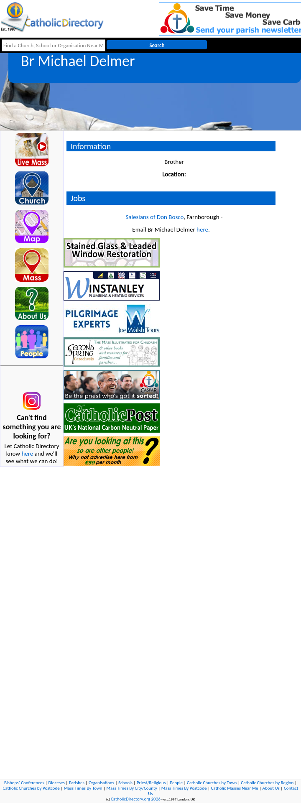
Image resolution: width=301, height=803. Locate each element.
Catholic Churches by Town (212, 782)
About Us (271, 788)
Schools (125, 782)
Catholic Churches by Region (267, 782)
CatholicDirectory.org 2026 (136, 799)
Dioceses (56, 782)
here (27, 453)
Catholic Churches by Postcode (31, 788)
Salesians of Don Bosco (154, 217)
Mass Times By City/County (132, 788)
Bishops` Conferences (24, 782)
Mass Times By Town (83, 788)
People (176, 782)
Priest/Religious (151, 782)
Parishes (76, 782)
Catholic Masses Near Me (234, 788)
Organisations (101, 782)
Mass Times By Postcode (184, 788)
